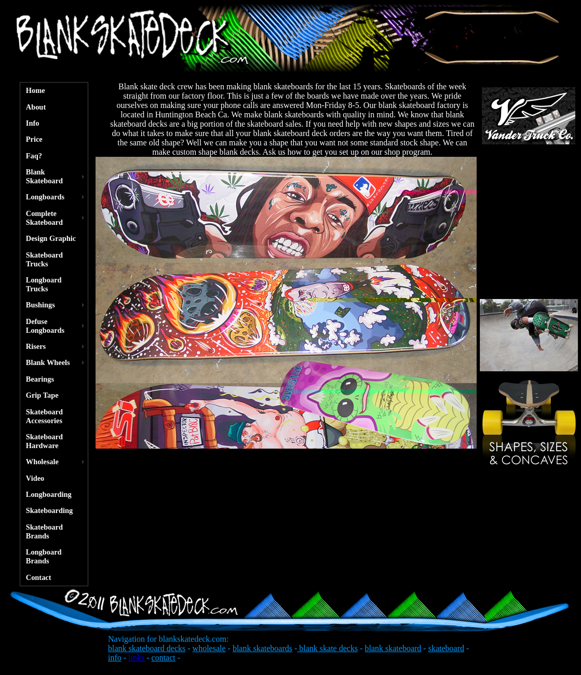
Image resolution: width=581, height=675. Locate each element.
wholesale (209, 648)
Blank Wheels (48, 362)
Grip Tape (42, 395)
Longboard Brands (44, 556)
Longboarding (49, 494)
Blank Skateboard (44, 176)
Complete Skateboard (44, 217)
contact (163, 657)
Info (32, 123)
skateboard (446, 648)
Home (35, 90)
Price (34, 139)
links (136, 657)
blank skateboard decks (146, 648)
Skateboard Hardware (44, 441)
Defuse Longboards (45, 325)
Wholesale (42, 461)
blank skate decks (327, 648)
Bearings (40, 379)
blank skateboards (262, 648)
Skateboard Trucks (44, 259)
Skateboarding (49, 510)
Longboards (45, 197)
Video (35, 478)
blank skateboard (392, 648)
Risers (36, 346)
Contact (38, 577)
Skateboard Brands (44, 531)
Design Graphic (51, 238)
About (36, 107)
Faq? (34, 156)
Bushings (40, 305)
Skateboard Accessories (44, 416)
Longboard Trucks (44, 284)
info (114, 657)
